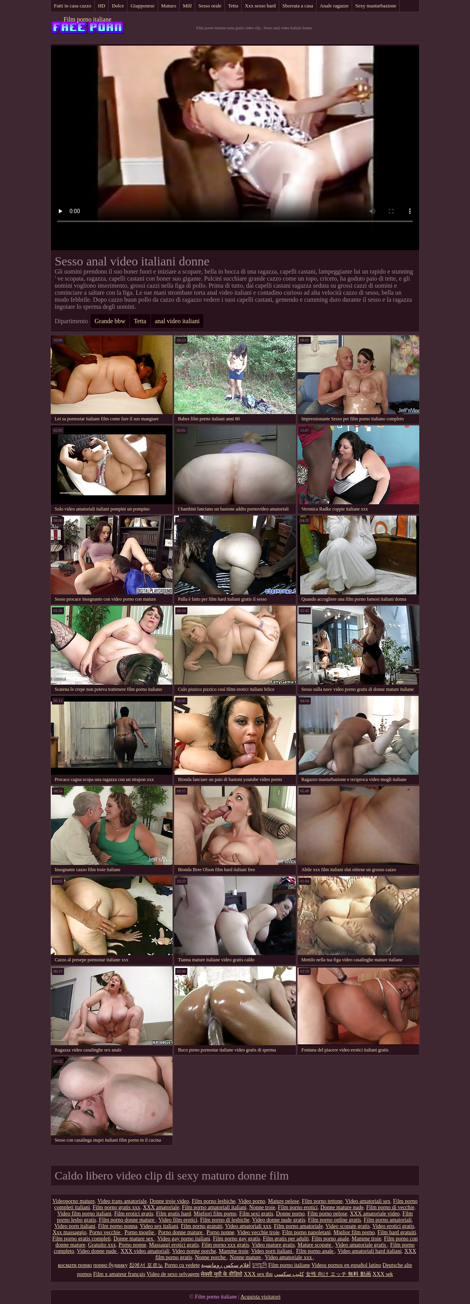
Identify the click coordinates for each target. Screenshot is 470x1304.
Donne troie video (169, 1201)
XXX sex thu (258, 1274)
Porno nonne (220, 1232)
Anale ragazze (334, 6)
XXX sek (382, 1274)
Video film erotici (177, 1220)
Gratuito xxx (102, 1245)
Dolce (118, 6)
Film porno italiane (88, 19)
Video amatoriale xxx (289, 1257)
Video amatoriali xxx (248, 1226)
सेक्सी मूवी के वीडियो (221, 1274)
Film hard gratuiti (396, 1232)
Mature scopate (314, 1245)
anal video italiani (177, 321)
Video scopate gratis (348, 1226)
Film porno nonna (117, 1226)
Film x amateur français (119, 1274)
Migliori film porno (215, 1214)
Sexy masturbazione (375, 6)
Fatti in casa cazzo (72, 6)
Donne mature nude (341, 1207)
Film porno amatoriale (298, 1226)
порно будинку (110, 1265)
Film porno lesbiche (213, 1201)
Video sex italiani (159, 1226)
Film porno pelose (327, 1214)
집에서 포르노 (146, 1265)
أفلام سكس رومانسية (226, 1265)
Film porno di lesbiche (224, 1220)
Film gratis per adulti (286, 1239)
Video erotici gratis (393, 1226)
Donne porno (290, 1214)
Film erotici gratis (133, 1214)
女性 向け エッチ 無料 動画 (338, 1274)
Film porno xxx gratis (225, 1245)
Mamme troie (366, 1239)
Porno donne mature (181, 1232)
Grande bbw (109, 321)
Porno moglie (140, 1232)
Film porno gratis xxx (116, 1207)
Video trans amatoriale (122, 1201)
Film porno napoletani (306, 1232)
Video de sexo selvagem (172, 1274)
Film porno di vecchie (390, 1207)
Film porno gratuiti (202, 1226)
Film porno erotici (298, 1207)
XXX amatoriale (161, 1207)
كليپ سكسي (289, 1274)
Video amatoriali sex (367, 1201)
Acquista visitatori (260, 1297)
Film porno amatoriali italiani (214, 1207)
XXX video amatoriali (145, 1251)
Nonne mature (246, 1257)
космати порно (75, 1265)
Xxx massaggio (70, 1232)
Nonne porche (211, 1257)
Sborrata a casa (297, 6)
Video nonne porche (194, 1251)
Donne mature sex (134, 1239)
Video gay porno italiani (183, 1239)
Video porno (251, 1201)
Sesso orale (209, 6)
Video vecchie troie (258, 1232)
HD (101, 6)
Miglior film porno (354, 1232)
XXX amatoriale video (375, 1214)
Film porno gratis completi (81, 1239)
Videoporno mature (73, 1201)
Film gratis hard (173, 1214)
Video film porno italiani (84, 1214)
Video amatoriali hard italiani (369, 1251)
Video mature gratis (273, 1245)
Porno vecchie (105, 1232)
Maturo (168, 6)
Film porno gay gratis (236, 1239)
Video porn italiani (74, 1226)
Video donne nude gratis (278, 1220)
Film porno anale (330, 1239)
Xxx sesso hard (260, 6)
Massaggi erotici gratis (174, 1245)
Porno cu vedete (181, 1265)
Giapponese (142, 6)
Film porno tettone (322, 1201)
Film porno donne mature (127, 1220)
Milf (187, 6)
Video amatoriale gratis (361, 1245)
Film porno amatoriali (388, 1220)
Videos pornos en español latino (346, 1265)
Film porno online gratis (334, 1220)
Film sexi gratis (256, 1214)
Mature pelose (283, 1201)
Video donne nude (97, 1251)
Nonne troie (262, 1207)
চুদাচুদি (259, 1265)
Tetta (233, 6)
